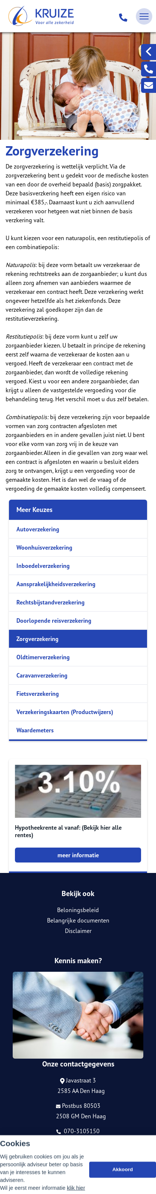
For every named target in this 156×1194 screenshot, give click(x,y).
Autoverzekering (37, 529)
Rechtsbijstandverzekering (50, 602)
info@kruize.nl (78, 1141)
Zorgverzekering (37, 638)
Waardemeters (35, 730)
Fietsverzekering (37, 693)
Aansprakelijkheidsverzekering (56, 584)
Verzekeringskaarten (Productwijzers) (64, 712)
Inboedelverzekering (43, 565)
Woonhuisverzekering (44, 547)
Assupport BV (50, 1154)
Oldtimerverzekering (43, 657)
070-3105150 (78, 1131)
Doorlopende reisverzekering (53, 620)
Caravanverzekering (42, 675)
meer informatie (78, 855)
